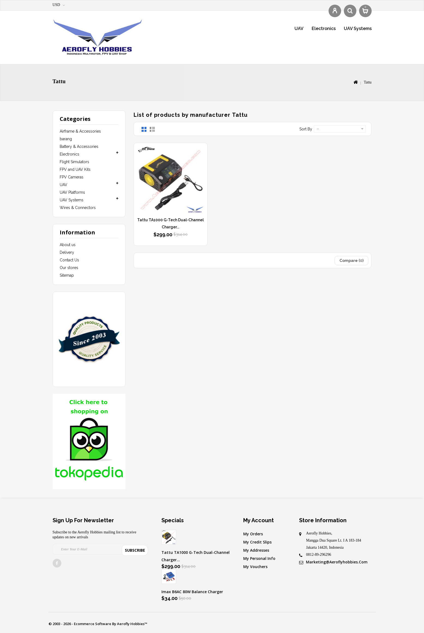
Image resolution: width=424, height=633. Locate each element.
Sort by (305, 129)
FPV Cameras (71, 177)
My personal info (259, 558)
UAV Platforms (72, 192)
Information (77, 232)
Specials (172, 520)
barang (66, 139)
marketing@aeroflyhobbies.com (337, 562)
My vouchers (255, 566)
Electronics (324, 28)
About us (68, 245)
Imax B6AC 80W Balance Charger (192, 591)
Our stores (69, 267)
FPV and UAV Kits (75, 169)
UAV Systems (358, 28)
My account (258, 520)
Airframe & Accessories (80, 131)
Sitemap (67, 275)
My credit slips (257, 542)
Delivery (67, 252)
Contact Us (69, 260)
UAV (298, 28)
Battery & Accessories (79, 146)
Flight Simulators (74, 162)
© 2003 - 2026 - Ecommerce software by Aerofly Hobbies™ (98, 623)
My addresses (256, 550)
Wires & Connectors (78, 207)
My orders (253, 533)
